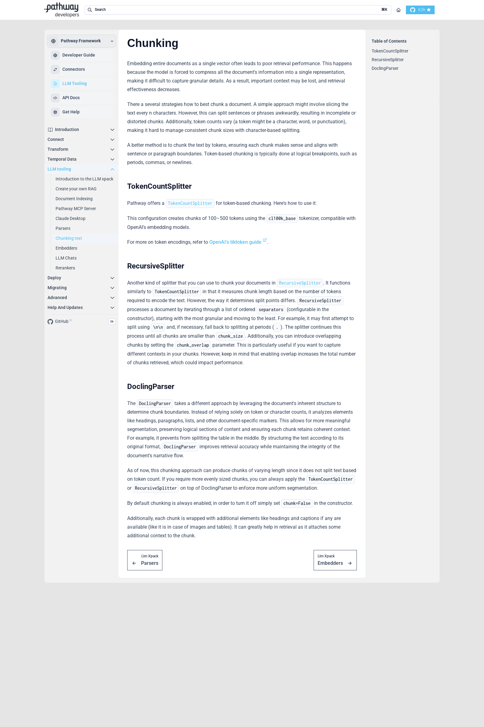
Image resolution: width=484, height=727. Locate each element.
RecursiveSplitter (155, 266)
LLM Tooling (69, 83)
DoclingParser (150, 386)
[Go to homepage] (398, 9)
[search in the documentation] (238, 10)
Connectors (68, 69)
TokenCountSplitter (159, 186)
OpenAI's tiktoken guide (238, 242)
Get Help (65, 112)
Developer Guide (73, 55)
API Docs (65, 98)
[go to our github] (420, 10)
